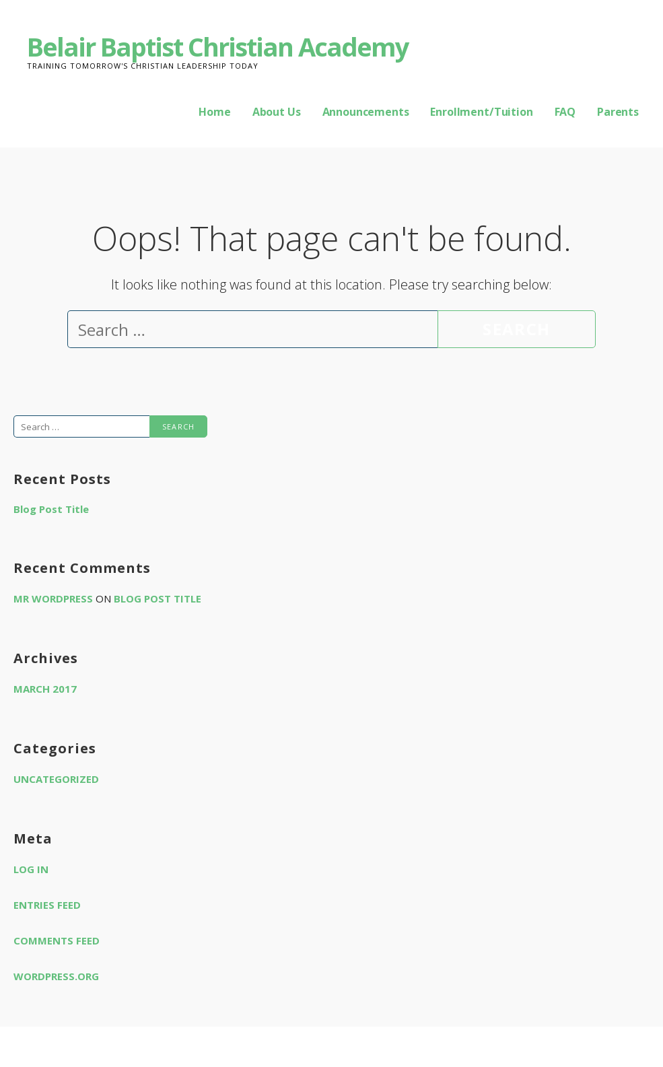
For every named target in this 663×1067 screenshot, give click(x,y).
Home (214, 111)
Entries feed (47, 904)
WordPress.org (56, 976)
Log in (30, 869)
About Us (276, 111)
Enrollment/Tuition (481, 111)
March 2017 (45, 688)
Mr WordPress (53, 598)
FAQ (565, 111)
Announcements (365, 111)
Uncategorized (56, 779)
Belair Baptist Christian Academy (218, 46)
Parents (618, 111)
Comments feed (56, 940)
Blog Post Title (51, 509)
